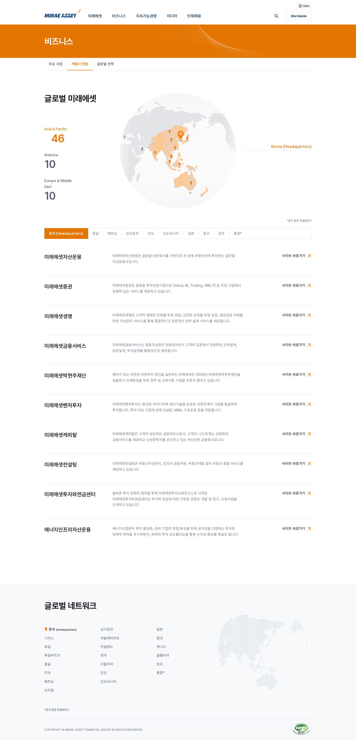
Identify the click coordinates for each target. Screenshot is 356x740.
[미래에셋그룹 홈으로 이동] (62, 15)
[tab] (62, 135)
